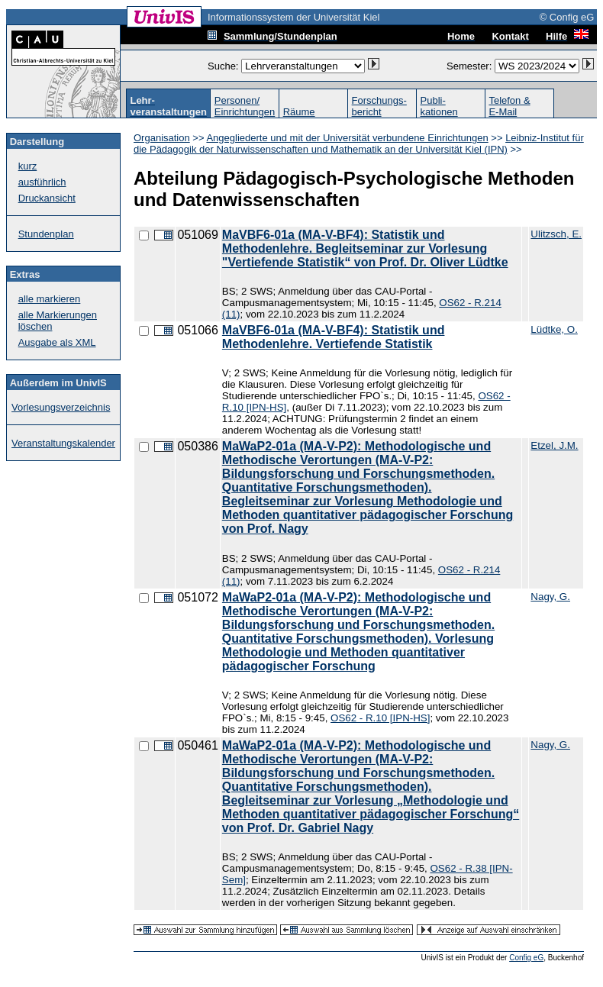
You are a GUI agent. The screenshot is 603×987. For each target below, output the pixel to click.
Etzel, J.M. (554, 445)
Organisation (162, 138)
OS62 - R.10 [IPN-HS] (380, 718)
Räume (299, 112)
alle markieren (49, 299)
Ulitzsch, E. (556, 234)
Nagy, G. (550, 596)
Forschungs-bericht (379, 106)
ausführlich (42, 182)
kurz (27, 166)
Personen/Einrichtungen (245, 106)
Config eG (526, 957)
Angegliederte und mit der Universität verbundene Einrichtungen (347, 138)
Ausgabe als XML (57, 342)
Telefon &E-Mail (509, 106)
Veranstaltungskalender (63, 443)
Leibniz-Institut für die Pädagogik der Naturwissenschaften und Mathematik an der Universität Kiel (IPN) (359, 143)
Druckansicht (47, 198)
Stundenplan (46, 234)
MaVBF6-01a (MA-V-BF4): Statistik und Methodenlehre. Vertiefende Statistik (333, 337)
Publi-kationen (439, 106)
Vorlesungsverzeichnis (60, 407)
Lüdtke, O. (554, 329)
